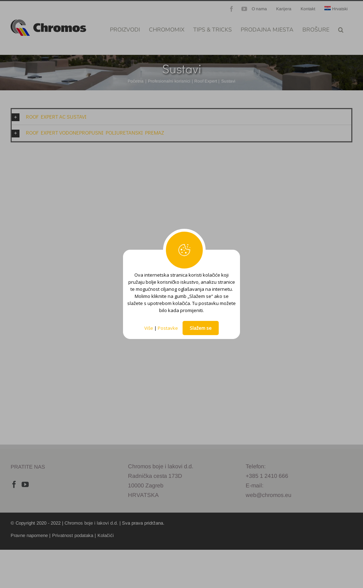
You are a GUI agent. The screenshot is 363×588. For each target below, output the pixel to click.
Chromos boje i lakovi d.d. (91, 523)
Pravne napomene (29, 535)
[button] (341, 29)
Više (148, 328)
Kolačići (105, 535)
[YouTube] (25, 484)
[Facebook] (14, 484)
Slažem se (201, 328)
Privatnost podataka (72, 535)
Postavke (168, 328)
